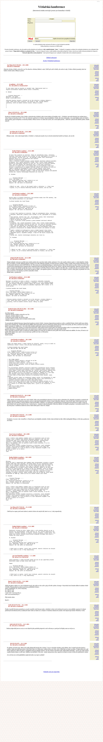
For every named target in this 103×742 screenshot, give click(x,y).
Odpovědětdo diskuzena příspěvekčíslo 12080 (96, 560)
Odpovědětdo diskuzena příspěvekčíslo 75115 (96, 705)
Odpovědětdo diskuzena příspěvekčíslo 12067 (96, 476)
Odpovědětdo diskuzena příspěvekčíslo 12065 (96, 437)
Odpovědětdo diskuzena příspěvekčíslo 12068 (96, 502)
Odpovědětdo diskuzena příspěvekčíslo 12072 (96, 642)
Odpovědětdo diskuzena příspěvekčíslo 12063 (96, 341)
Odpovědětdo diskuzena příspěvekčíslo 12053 (96, 89)
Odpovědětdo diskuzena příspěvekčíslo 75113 (96, 666)
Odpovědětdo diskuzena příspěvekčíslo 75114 (96, 685)
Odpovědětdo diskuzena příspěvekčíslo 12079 (96, 456)
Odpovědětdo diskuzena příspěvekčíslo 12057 (96, 160)
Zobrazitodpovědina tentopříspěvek (97, 76)
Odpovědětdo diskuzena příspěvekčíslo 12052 (96, 70)
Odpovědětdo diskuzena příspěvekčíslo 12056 (96, 304)
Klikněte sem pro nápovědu (51, 731)
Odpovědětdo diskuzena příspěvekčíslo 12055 (96, 140)
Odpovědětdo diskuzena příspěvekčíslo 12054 (96, 121)
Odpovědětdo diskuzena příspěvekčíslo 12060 (96, 285)
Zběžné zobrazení (51, 60)
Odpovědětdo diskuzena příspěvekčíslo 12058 (96, 209)
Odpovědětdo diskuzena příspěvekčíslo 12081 (96, 579)
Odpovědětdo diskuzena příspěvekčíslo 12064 (96, 371)
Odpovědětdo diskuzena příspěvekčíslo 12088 (96, 613)
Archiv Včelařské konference (51, 63)
